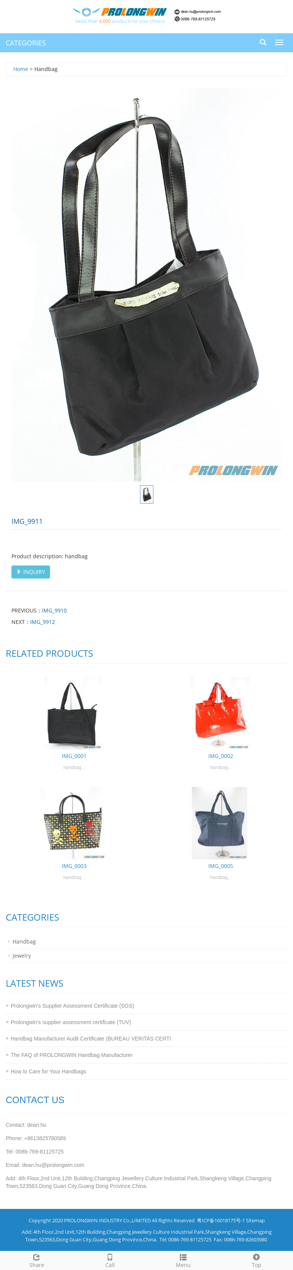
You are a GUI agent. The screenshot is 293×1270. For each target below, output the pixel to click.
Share (36, 1259)
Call (109, 1259)
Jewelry (22, 955)
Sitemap (255, 1220)
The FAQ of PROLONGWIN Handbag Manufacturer (72, 1055)
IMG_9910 (54, 610)
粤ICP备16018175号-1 (221, 1220)
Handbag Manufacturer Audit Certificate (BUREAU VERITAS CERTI (91, 1039)
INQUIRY (30, 571)
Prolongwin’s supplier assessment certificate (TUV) (71, 1022)
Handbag (24, 941)
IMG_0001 (74, 755)
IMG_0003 (74, 865)
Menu (183, 1259)
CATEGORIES (26, 42)
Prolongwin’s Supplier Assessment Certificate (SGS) (72, 1006)
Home (20, 69)
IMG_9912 (42, 621)
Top (256, 1259)
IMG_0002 (220, 755)
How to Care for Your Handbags (48, 1071)
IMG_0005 (220, 865)
